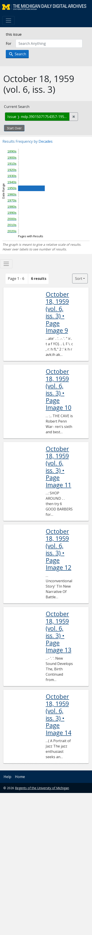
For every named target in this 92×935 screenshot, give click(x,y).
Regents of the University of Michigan (42, 788)
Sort (78, 278)
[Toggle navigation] (8, 20)
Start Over (14, 128)
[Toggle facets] (6, 263)
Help (7, 776)
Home (20, 776)
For (8, 43)
